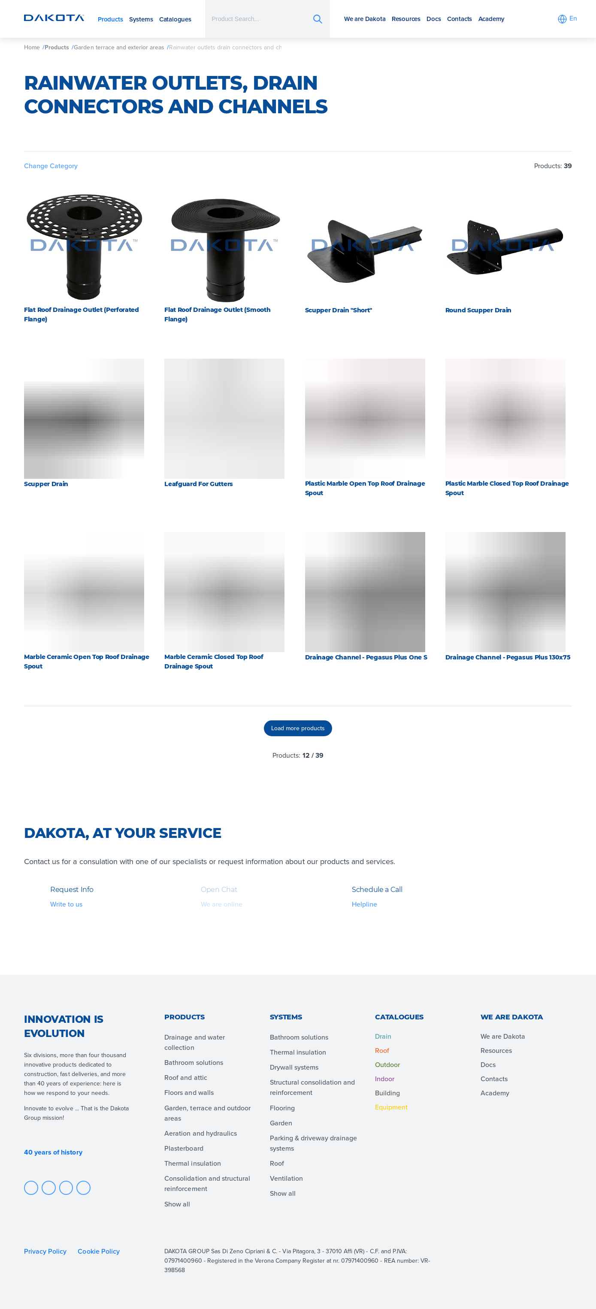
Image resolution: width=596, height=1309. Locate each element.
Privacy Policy (45, 1251)
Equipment (391, 1107)
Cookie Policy (99, 1251)
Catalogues (175, 19)
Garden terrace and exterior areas (119, 47)
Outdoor (387, 1064)
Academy (491, 18)
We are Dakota (364, 18)
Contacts (459, 18)
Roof (382, 1050)
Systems (141, 19)
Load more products (298, 728)
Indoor (384, 1078)
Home (32, 47)
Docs (434, 18)
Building (387, 1092)
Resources (406, 18)
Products (110, 19)
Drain (383, 1036)
